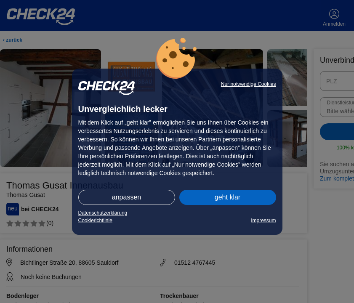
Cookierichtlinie (95, 220)
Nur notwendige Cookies (248, 84)
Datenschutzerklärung (103, 213)
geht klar (227, 197)
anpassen (126, 197)
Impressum (263, 220)
